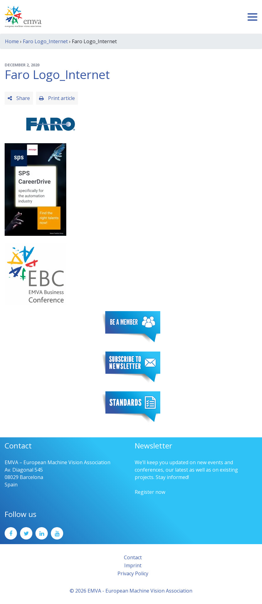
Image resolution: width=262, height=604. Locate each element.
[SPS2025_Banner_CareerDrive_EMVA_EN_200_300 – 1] (35, 188)
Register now (150, 492)
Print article (57, 98)
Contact (133, 557)
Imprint (132, 565)
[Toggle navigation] (252, 17)
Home (12, 41)
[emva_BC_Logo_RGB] (35, 273)
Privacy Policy (132, 573)
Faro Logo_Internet (45, 41)
